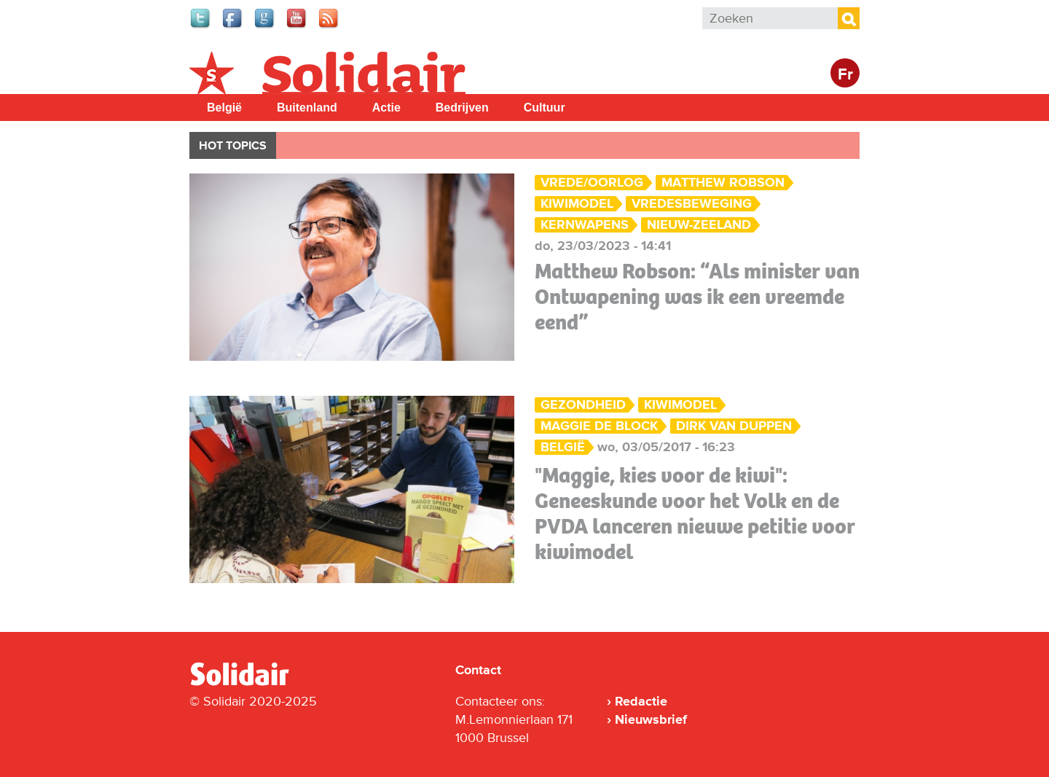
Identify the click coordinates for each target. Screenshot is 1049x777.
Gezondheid (583, 405)
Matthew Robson (723, 182)
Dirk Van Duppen (734, 426)
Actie (386, 107)
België (224, 107)
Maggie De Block (599, 426)
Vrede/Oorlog (592, 182)
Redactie (641, 701)
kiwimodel (577, 203)
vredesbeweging (692, 203)
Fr (845, 75)
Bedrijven (462, 107)
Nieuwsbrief (651, 719)
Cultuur (544, 107)
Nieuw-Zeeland (699, 225)
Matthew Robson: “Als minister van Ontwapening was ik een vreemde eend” (697, 296)
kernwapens (585, 225)
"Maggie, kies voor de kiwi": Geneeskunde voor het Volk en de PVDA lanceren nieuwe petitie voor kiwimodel (695, 513)
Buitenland (307, 107)
